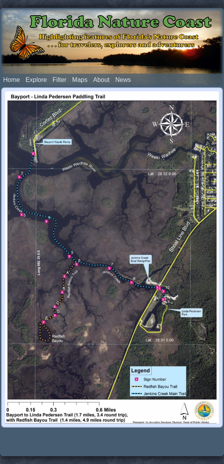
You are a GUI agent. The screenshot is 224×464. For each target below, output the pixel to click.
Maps (79, 79)
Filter (60, 79)
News (123, 79)
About (101, 79)
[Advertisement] (112, 441)
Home (11, 79)
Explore (36, 79)
